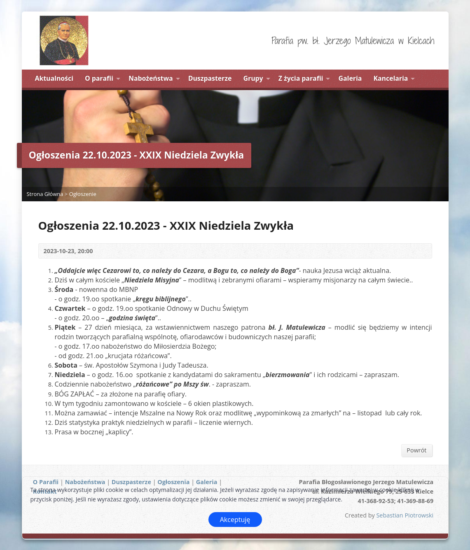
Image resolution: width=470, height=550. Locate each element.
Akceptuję (235, 519)
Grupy (253, 78)
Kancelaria (391, 78)
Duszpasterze (210, 78)
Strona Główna (45, 194)
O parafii (99, 78)
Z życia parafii (300, 78)
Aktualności (54, 78)
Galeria (350, 78)
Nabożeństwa (151, 78)
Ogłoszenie (82, 194)
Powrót (416, 450)
